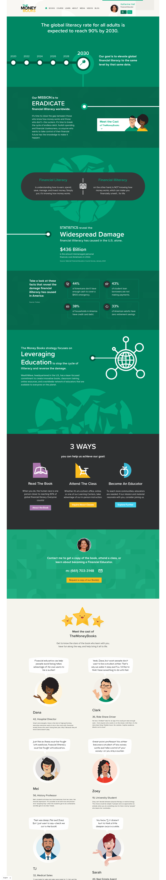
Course (60, 8)
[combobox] (7, 878)
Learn (67, 8)
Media (82, 8)
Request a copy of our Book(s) (84, 580)
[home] (30, 8)
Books (52, 8)
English (5, 878)
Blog (97, 8)
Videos (90, 8)
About (75, 8)
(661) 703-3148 (82, 571)
